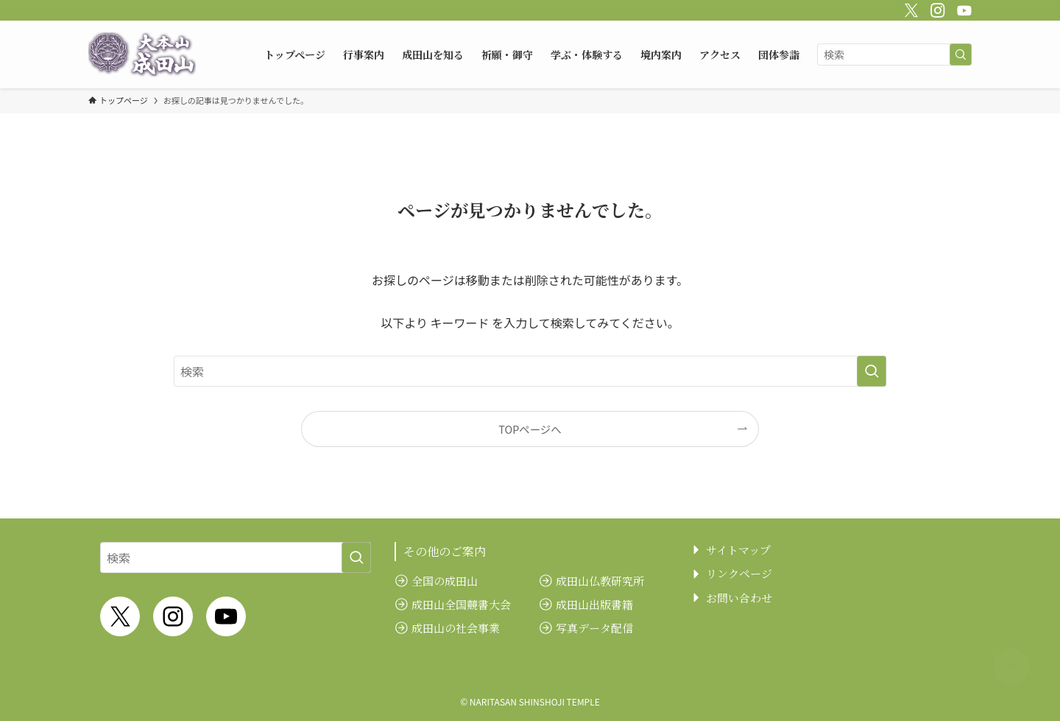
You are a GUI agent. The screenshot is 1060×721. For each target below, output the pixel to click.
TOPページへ (529, 429)
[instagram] (935, 8)
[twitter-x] (909, 8)
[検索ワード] (894, 54)
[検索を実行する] (961, 54)
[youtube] (962, 8)
